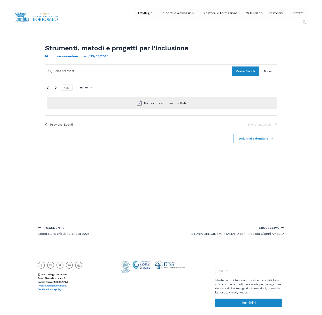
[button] (141, 16)
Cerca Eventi (245, 71)
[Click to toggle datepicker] (84, 87)
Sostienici (268, 16)
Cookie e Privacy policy (49, 289)
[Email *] (248, 271)
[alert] (162, 103)
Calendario (247, 16)
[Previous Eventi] (47, 87)
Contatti (289, 16)
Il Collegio (140, 16)
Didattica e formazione (214, 16)
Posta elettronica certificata (52, 285)
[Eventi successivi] (55, 87)
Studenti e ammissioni (172, 16)
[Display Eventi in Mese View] (268, 71)
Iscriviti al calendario (253, 138)
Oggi (66, 87)
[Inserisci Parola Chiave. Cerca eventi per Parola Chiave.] (138, 71)
